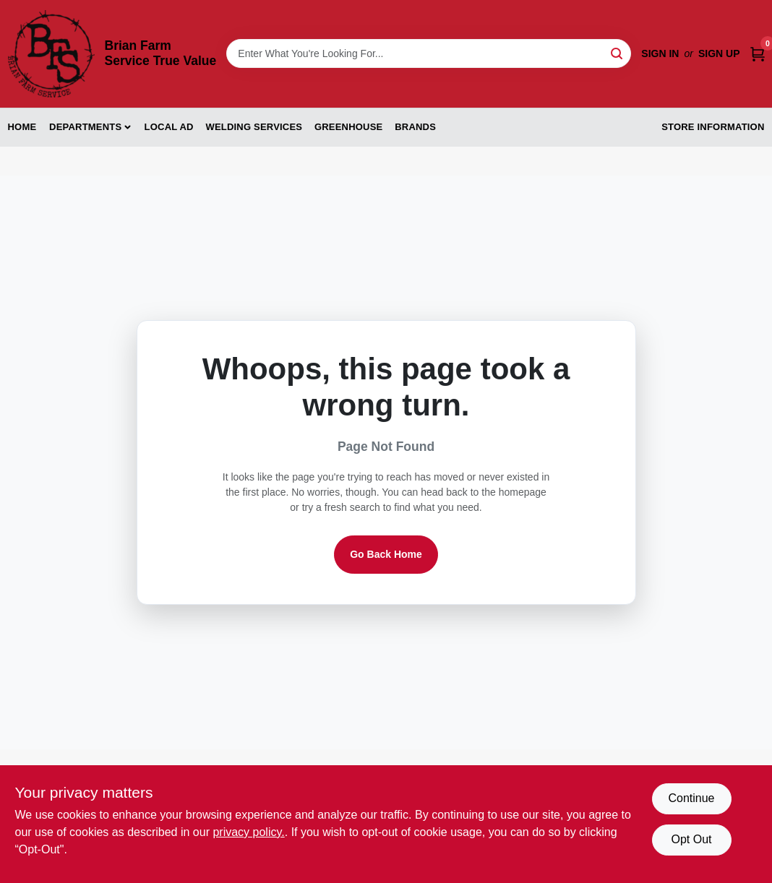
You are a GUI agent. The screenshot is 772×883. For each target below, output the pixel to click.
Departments (85, 126)
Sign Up (719, 53)
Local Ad (169, 126)
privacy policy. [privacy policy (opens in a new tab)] (248, 832)
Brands (415, 126)
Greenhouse (348, 126)
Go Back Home (386, 554)
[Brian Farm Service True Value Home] (51, 54)
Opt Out (691, 839)
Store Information (712, 126)
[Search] (617, 52)
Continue (691, 798)
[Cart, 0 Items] (757, 53)
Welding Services (253, 126)
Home (22, 126)
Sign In (660, 53)
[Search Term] (428, 53)
